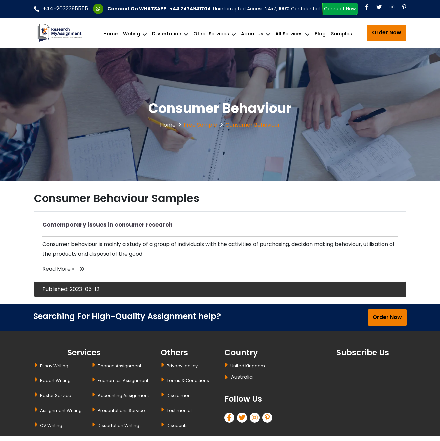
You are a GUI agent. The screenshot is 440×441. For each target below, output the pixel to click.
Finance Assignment (119, 366)
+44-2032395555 (61, 8)
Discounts (177, 425)
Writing (131, 33)
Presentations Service (121, 410)
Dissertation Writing (118, 425)
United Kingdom (247, 366)
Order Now (386, 32)
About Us (252, 33)
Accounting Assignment (123, 395)
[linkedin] (256, 418)
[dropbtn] (227, 378)
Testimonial (179, 410)
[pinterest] (268, 418)
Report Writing (55, 380)
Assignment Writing (61, 410)
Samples (341, 33)
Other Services (211, 33)
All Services (289, 33)
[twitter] (243, 418)
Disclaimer (178, 395)
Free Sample (200, 125)
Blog (320, 33)
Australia (242, 376)
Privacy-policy (182, 366)
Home (110, 33)
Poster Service (55, 395)
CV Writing (51, 425)
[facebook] (230, 418)
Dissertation (166, 33)
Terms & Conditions (188, 380)
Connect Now (340, 9)
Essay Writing (54, 366)
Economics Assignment (123, 380)
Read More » (63, 269)
